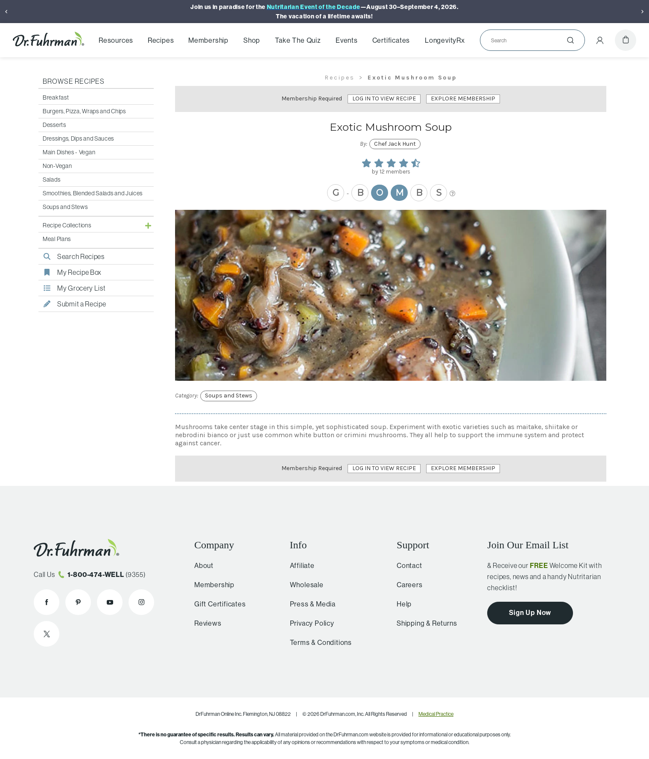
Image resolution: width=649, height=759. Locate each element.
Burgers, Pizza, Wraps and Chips (84, 111)
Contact (406, 565)
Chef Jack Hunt (395, 143)
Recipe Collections (67, 225)
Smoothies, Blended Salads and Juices (93, 193)
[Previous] (6, 11)
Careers (406, 584)
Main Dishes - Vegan (69, 152)
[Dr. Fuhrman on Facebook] (46, 602)
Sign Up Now (530, 612)
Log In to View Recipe (384, 98)
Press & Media (309, 604)
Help (400, 604)
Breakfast (56, 97)
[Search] (529, 40)
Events (347, 40)
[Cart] (625, 40)
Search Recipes (71, 256)
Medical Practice (435, 714)
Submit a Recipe (72, 304)
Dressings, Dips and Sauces (78, 138)
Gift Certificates (217, 604)
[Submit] (570, 40)
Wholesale (303, 584)
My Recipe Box (70, 272)
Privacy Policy (308, 623)
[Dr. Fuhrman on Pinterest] (78, 602)
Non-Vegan (57, 166)
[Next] (642, 11)
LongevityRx (445, 40)
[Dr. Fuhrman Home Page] (48, 40)
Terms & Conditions (317, 642)
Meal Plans (57, 239)
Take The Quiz (298, 40)
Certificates (391, 40)
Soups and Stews (65, 207)
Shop (251, 40)
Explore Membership (463, 98)
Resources (116, 40)
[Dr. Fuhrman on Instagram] (141, 602)
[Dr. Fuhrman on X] (46, 634)
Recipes (161, 40)
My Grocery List (72, 288)
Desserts (54, 125)
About (201, 565)
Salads (51, 179)
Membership (208, 40)
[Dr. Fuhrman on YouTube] (110, 602)
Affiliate (298, 565)
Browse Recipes (74, 81)
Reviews (205, 623)
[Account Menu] (600, 40)
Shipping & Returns (423, 623)
